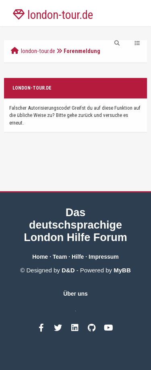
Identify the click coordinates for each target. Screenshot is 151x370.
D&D (68, 270)
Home (40, 256)
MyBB (122, 270)
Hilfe (78, 256)
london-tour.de (38, 51)
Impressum (104, 256)
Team (60, 256)
